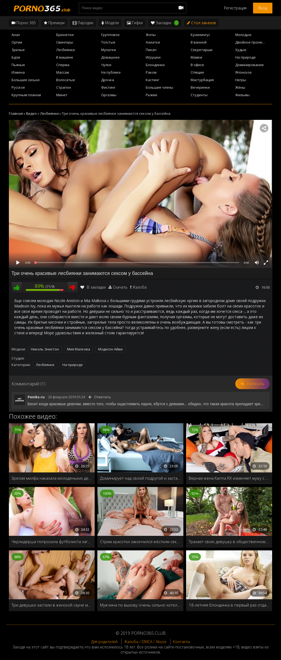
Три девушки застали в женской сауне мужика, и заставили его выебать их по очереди (52, 605)
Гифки (135, 22)
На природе (245, 57)
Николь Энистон (45, 349)
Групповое (110, 34)
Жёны (240, 87)
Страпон (63, 87)
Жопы (151, 34)
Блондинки (155, 64)
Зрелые (18, 49)
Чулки (106, 64)
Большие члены (159, 87)
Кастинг (152, 79)
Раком (151, 72)
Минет (61, 94)
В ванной (199, 42)
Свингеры (64, 42)
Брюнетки (65, 34)
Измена (18, 72)
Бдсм (16, 57)
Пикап (151, 49)
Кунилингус (200, 34)
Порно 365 (24, 22)
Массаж (62, 72)
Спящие (197, 72)
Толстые (108, 42)
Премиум (54, 22)
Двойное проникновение (253, 42)
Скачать (120, 287)
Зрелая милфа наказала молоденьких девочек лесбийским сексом (52, 478)
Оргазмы (108, 94)
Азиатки (153, 42)
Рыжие (151, 94)
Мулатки (108, 49)
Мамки (196, 57)
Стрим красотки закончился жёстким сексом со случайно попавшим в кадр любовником (140, 541)
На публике (111, 72)
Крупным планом (26, 94)
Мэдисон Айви (110, 349)
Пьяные (18, 64)
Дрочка (107, 79)
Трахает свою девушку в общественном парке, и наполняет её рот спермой (229, 541)
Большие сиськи (26, 79)
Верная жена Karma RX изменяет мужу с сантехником (229, 478)
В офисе (197, 64)
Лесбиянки (65, 49)
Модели (110, 22)
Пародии (83, 22)
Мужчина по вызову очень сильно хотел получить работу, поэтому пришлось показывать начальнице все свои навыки (140, 605)
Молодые (243, 34)
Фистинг (108, 87)
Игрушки (153, 57)
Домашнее (110, 57)
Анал (16, 34)
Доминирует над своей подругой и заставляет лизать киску (140, 478)
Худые (240, 49)
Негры (240, 79)
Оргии (17, 42)
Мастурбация (202, 79)
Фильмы (242, 94)
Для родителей (104, 641)
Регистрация (235, 7)
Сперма (62, 64)
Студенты (199, 94)
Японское (243, 72)
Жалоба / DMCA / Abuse (145, 641)
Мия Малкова (78, 349)
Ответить (102, 396)
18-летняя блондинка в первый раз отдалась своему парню (229, 605)
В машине (64, 57)
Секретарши (201, 49)
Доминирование (249, 64)
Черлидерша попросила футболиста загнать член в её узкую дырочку (52, 541)
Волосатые (65, 79)
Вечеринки (200, 87)
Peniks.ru (36, 396)
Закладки (165, 23)
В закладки (93, 287)
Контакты (181, 641)
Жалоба (140, 287)
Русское (18, 87)
